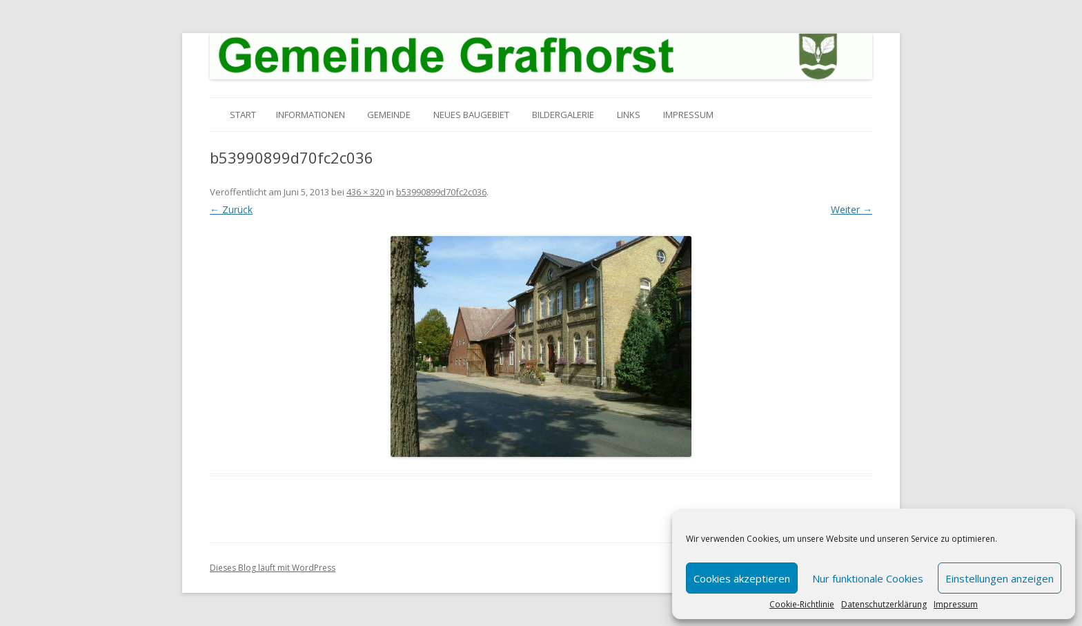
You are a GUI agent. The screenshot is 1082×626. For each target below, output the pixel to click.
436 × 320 (365, 192)
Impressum (956, 604)
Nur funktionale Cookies (867, 578)
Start (243, 114)
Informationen (310, 114)
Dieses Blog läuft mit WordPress (272, 568)
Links (628, 114)
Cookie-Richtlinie (801, 604)
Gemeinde (389, 114)
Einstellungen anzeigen (999, 578)
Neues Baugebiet (471, 114)
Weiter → (851, 209)
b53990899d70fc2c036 (441, 192)
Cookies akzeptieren (742, 578)
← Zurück (231, 209)
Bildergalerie (563, 114)
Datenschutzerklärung (884, 604)
